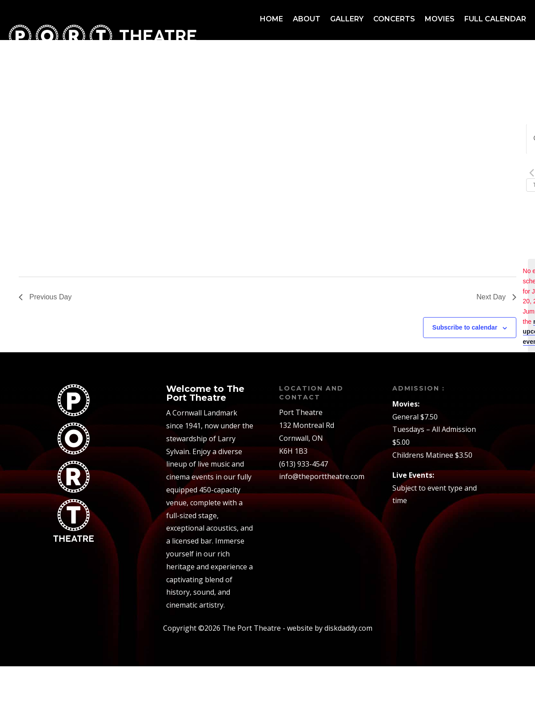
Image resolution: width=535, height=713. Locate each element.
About (306, 19)
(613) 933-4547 (303, 464)
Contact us (501, 52)
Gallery (346, 19)
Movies (440, 19)
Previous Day (45, 297)
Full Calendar (495, 19)
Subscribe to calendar (464, 327)
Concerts (394, 19)
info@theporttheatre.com (321, 476)
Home (271, 19)
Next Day (496, 297)
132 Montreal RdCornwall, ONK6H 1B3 (306, 438)
